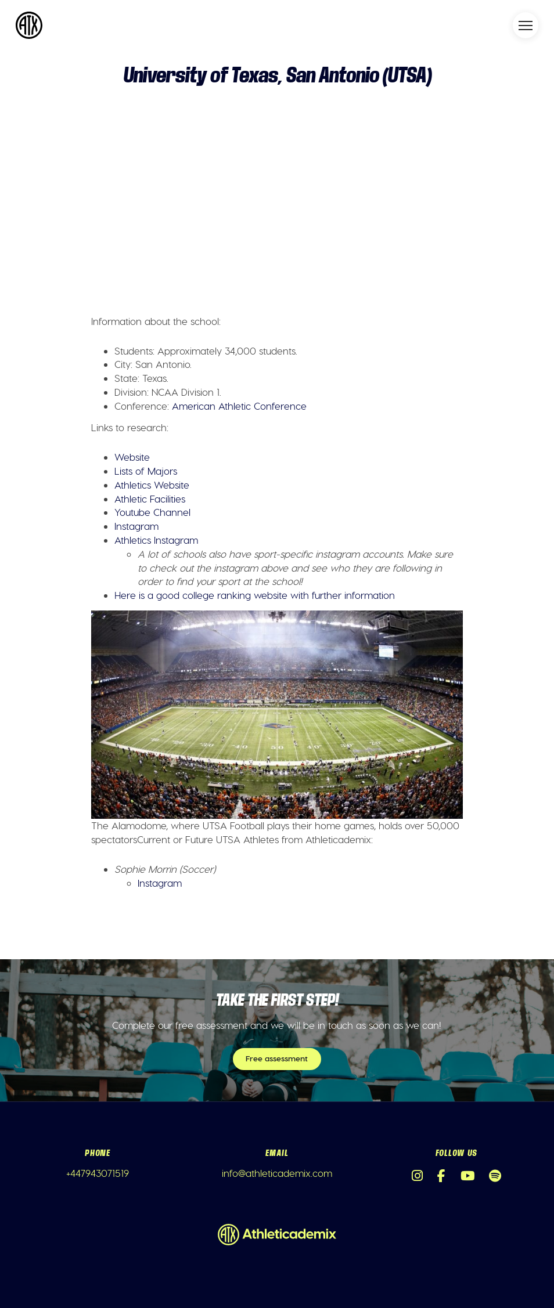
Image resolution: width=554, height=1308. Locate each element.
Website (132, 457)
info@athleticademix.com (277, 1173)
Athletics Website (151, 484)
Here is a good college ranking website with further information (254, 595)
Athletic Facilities (149, 498)
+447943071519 (97, 1173)
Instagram (136, 526)
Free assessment (277, 1058)
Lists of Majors (145, 470)
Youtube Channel (152, 512)
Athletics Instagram (156, 539)
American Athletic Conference (239, 405)
